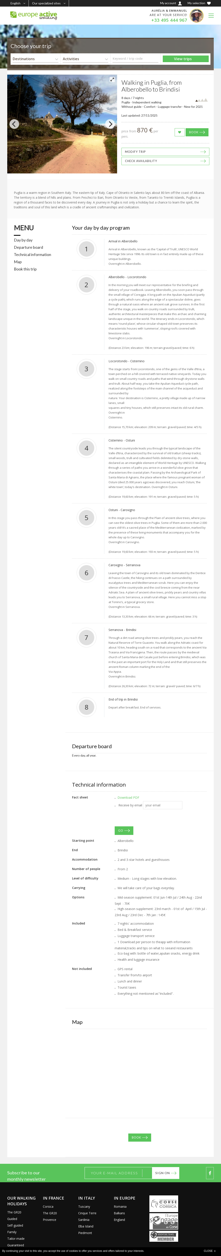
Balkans (119, 1213)
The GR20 (14, 1212)
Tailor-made (16, 1238)
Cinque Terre (87, 1213)
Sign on (162, 1173)
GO (120, 830)
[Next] (110, 124)
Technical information (32, 254)
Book (193, 132)
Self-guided (15, 1225)
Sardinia (83, 1220)
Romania (120, 1206)
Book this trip (25, 269)
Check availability (141, 161)
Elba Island (85, 1226)
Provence (49, 1220)
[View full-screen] (112, 79)
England (119, 1220)
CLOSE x (210, 1250)
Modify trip (135, 151)
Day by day (23, 240)
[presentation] (148, 817)
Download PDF (128, 797)
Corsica (48, 1206)
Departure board (28, 247)
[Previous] (14, 124)
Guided (12, 1219)
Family (11, 1232)
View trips (183, 58)
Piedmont (85, 1233)
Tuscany (84, 1206)
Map (18, 261)
